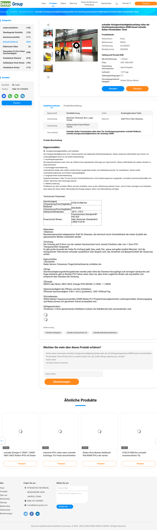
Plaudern (145, 3)
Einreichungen (61, 381)
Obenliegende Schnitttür (17, 32)
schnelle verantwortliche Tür (77, 333)
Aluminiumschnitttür (17, 37)
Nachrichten (5, 499)
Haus (2, 488)
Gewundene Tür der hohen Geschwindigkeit (17, 52)
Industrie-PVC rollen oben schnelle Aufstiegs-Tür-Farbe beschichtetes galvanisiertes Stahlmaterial (59, 455)
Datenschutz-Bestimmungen (6, 512)
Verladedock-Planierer (17, 58)
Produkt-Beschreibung (73, 106)
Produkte (3, 491)
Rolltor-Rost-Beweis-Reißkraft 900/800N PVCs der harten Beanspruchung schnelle (97, 455)
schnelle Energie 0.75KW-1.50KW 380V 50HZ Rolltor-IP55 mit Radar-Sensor (20, 455)
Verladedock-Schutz (17, 67)
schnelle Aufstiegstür (53, 333)
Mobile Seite (5, 506)
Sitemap (3, 502)
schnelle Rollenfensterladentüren (105, 333)
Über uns (3, 495)
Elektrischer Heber (17, 46)
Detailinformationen (51, 106)
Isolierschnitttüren (17, 27)
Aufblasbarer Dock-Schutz (17, 62)
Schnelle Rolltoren (17, 42)
